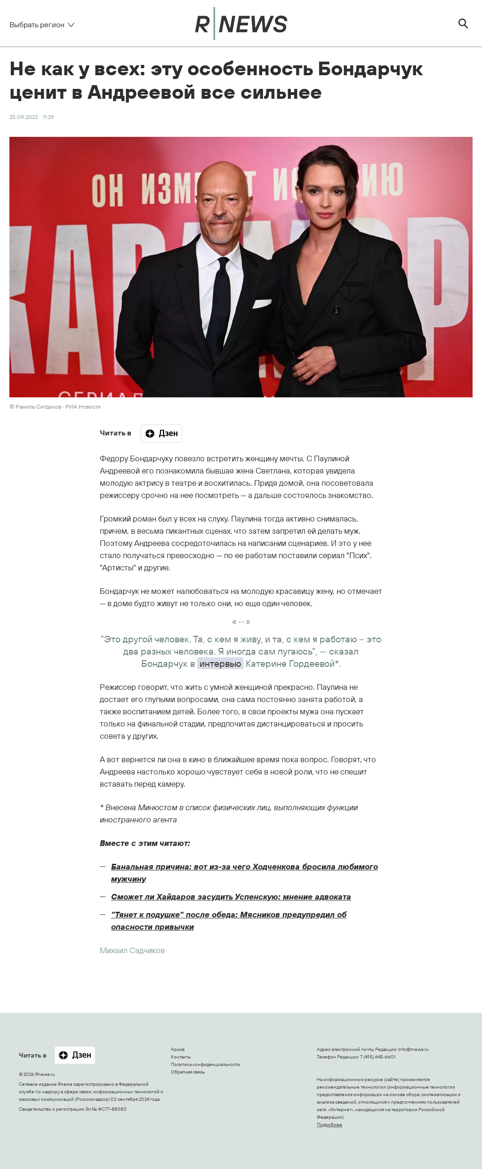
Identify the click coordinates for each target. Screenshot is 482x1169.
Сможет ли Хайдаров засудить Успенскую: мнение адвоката (231, 896)
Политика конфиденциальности (205, 1064)
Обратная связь (188, 1072)
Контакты (181, 1057)
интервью (220, 663)
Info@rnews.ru (413, 1049)
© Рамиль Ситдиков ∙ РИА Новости (55, 406)
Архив (178, 1049)
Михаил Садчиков (132, 950)
